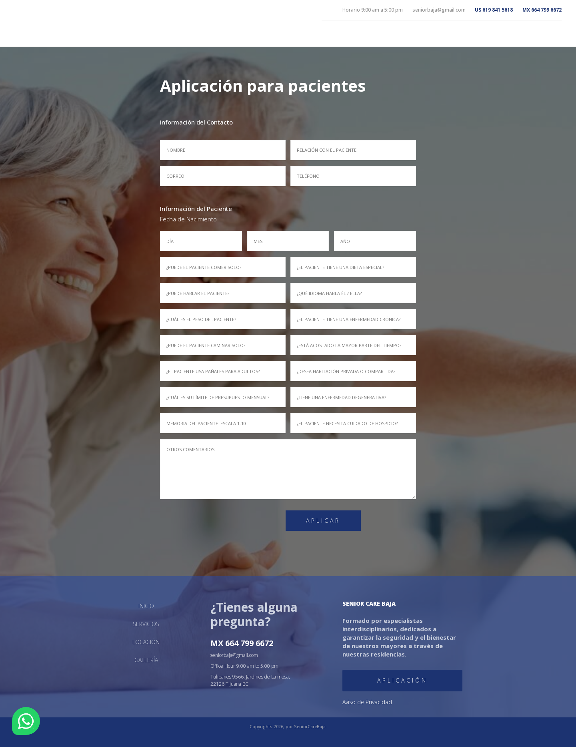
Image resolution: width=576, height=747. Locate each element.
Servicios (478, 34)
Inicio (433, 34)
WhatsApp (26, 721)
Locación (529, 34)
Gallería (207, 657)
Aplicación (352, 669)
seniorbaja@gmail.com (257, 655)
